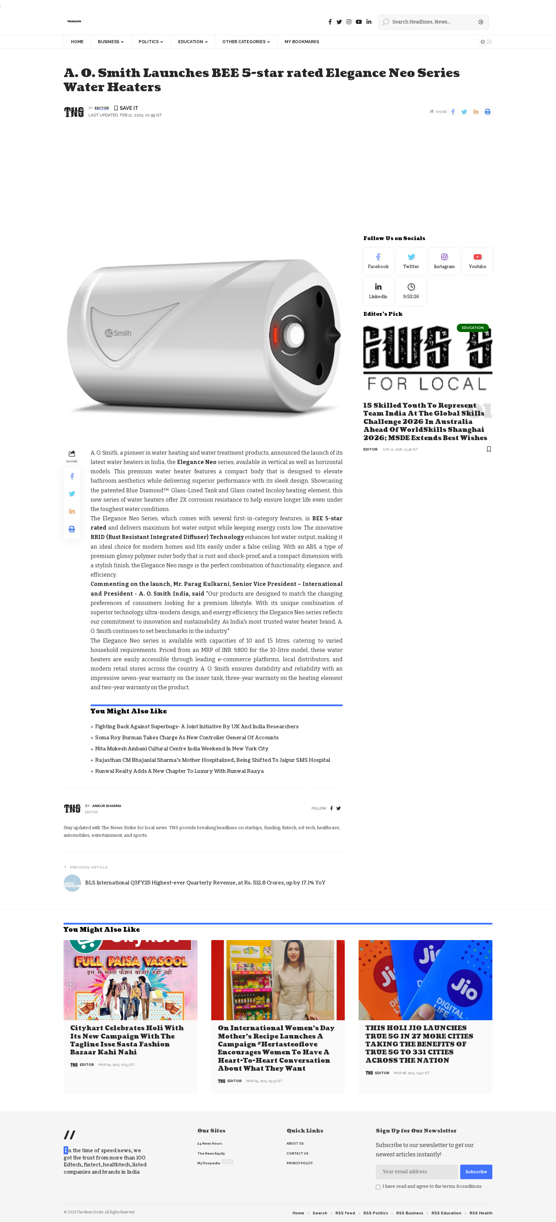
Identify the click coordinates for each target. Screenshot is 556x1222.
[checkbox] (378, 1187)
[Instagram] (444, 261)
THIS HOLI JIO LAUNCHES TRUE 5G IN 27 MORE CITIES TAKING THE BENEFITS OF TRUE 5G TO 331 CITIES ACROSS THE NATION (419, 1044)
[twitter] (339, 808)
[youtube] (359, 22)
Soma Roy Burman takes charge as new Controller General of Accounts (187, 738)
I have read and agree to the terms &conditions (432, 1186)
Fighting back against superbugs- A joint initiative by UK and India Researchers (197, 726)
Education (473, 328)
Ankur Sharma (106, 806)
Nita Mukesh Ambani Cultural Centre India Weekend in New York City (182, 749)
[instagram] (349, 22)
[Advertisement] (278, 181)
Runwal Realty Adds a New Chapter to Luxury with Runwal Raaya (179, 771)
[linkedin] (369, 22)
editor (102, 108)
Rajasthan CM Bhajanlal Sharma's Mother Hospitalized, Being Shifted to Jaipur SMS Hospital (212, 760)
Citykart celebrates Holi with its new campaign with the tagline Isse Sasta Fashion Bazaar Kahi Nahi (127, 1040)
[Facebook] (330, 22)
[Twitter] (339, 22)
